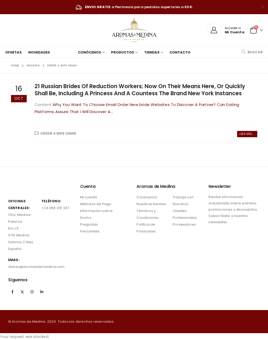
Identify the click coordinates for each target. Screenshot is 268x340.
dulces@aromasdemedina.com (36, 266)
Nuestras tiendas (151, 203)
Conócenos (89, 52)
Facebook (13, 292)
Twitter (22, 292)
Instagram (32, 292)
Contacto (179, 52)
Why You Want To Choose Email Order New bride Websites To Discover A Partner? (135, 104)
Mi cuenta (88, 197)
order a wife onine (58, 133)
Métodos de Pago (96, 203)
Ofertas (13, 52)
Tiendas (152, 52)
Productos (122, 52)
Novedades (39, 52)
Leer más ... (247, 134)
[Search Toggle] (252, 52)
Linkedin (42, 292)
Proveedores (184, 224)
